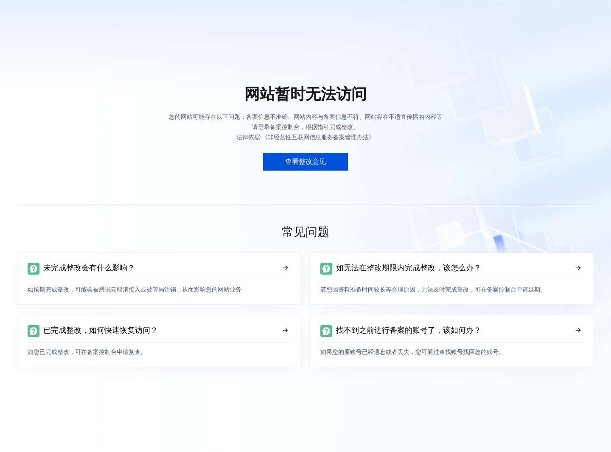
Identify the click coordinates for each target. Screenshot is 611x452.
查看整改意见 (305, 161)
